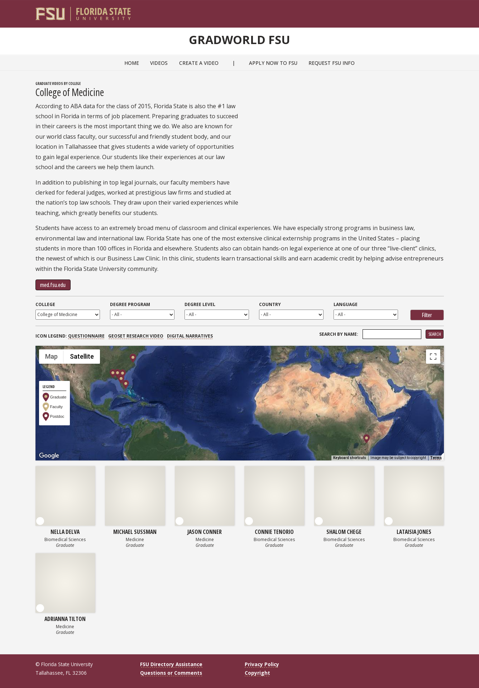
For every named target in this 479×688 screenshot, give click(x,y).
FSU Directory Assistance (171, 664)
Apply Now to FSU (273, 62)
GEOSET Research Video (135, 336)
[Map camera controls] (433, 419)
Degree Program (130, 304)
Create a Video (199, 62)
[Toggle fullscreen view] (433, 356)
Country (270, 304)
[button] (117, 373)
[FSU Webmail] (423, 11)
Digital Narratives (190, 336)
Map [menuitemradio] (51, 356)
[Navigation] (443, 11)
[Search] (433, 11)
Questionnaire (86, 336)
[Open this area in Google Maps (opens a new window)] (49, 455)
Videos (159, 62)
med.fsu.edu (53, 285)
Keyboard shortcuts (349, 458)
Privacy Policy (262, 664)
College (45, 304)
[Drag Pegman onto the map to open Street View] (433, 445)
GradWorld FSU (239, 38)
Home (131, 62)
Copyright (257, 672)
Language (346, 304)
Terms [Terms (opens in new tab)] (436, 458)
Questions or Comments (171, 672)
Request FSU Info (331, 62)
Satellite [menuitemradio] (82, 356)
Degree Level (200, 304)
